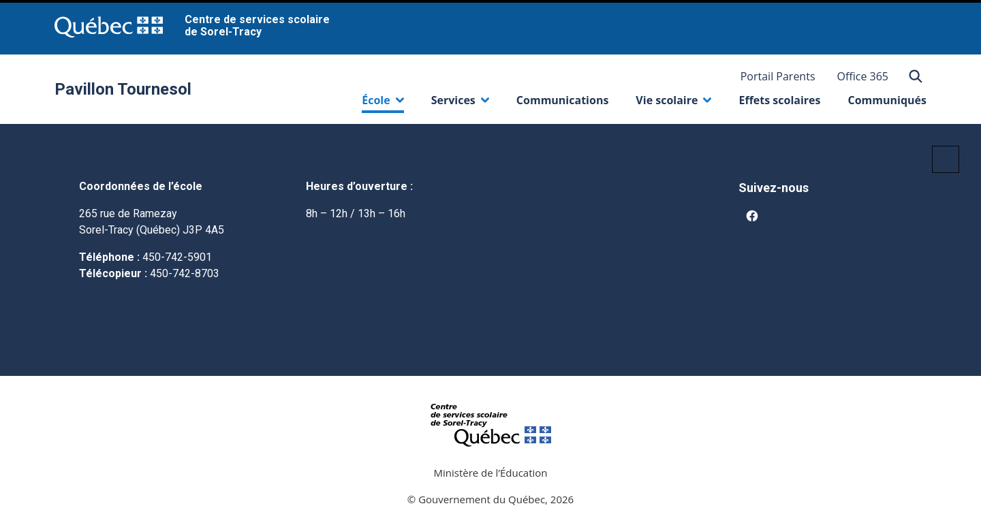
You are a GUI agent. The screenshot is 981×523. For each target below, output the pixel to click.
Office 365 (863, 76)
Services (460, 103)
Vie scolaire (673, 103)
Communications (562, 100)
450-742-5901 (177, 257)
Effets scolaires (779, 100)
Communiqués (887, 100)
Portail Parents (778, 76)
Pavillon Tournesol (122, 89)
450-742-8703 (184, 273)
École (382, 103)
